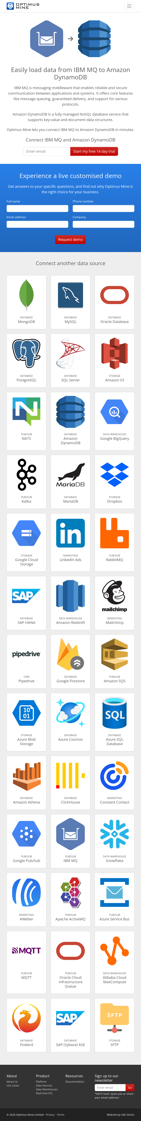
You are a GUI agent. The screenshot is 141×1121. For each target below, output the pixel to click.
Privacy (50, 1114)
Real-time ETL (44, 1093)
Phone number (83, 201)
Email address (16, 217)
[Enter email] (46, 151)
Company (79, 217)
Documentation (74, 1081)
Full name (13, 201)
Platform (41, 1081)
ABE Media (127, 1114)
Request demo (70, 239)
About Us (12, 1081)
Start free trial (94, 151)
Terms (60, 1114)
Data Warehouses (47, 1089)
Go (130, 1088)
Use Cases (13, 1085)
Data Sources (44, 1085)
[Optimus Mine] (23, 6)
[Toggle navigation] (129, 6)
